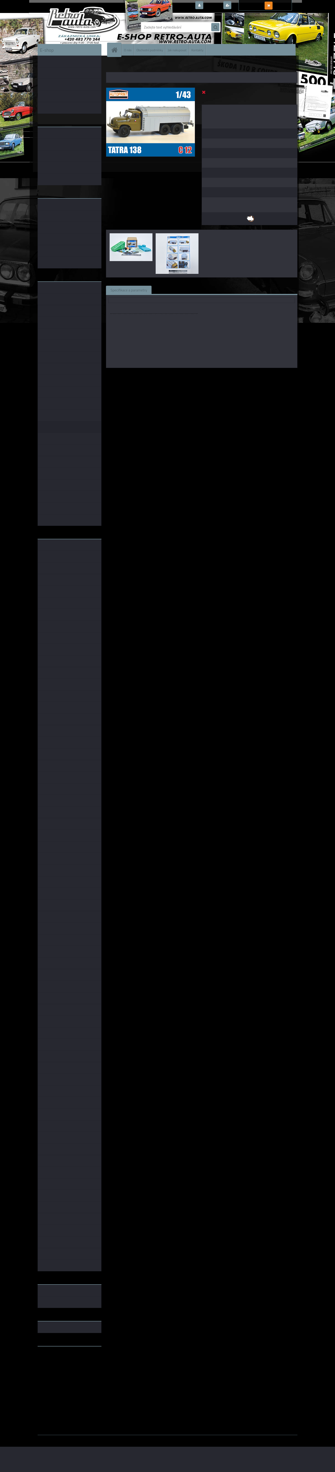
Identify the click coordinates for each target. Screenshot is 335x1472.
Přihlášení (213, 5)
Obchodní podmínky (149, 49)
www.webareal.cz (85, 1438)
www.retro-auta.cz (52, 1357)
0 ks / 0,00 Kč (284, 3)
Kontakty (197, 49)
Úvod (112, 66)
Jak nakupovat (177, 49)
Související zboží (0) (172, 290)
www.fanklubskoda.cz (55, 1360)
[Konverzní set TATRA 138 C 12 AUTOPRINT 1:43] (150, 89)
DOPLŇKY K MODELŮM (132, 66)
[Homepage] (116, 50)
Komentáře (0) (208, 290)
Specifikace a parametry (129, 290)
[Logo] (69, 27)
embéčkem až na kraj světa (59, 1368)
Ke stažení (237, 290)
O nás (127, 49)
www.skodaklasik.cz (54, 1364)
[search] (215, 27)
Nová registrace (245, 5)
